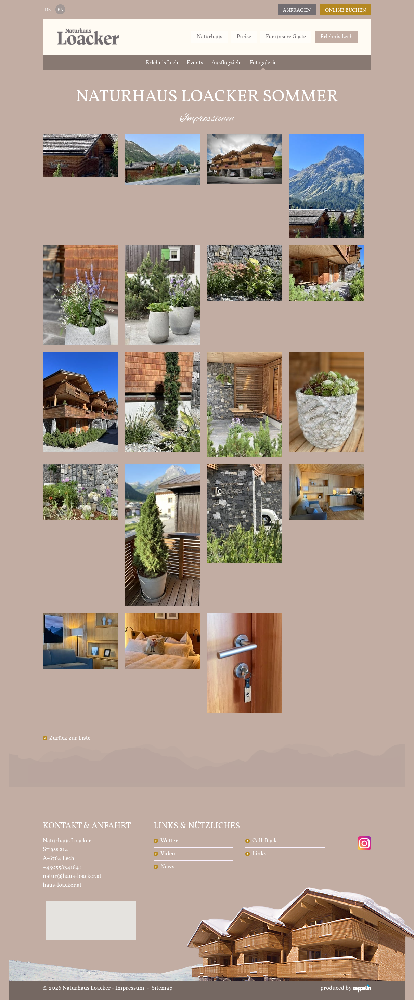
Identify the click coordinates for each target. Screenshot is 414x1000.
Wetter (169, 841)
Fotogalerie (263, 63)
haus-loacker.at (62, 885)
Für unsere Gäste (286, 37)
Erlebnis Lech (336, 37)
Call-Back (264, 841)
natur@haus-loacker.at (72, 876)
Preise (244, 37)
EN (60, 10)
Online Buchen (345, 10)
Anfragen (297, 10)
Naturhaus (209, 37)
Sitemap (162, 988)
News (167, 867)
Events (195, 63)
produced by (345, 988)
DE (48, 10)
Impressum (129, 988)
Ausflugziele (227, 63)
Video (167, 854)
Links (259, 854)
